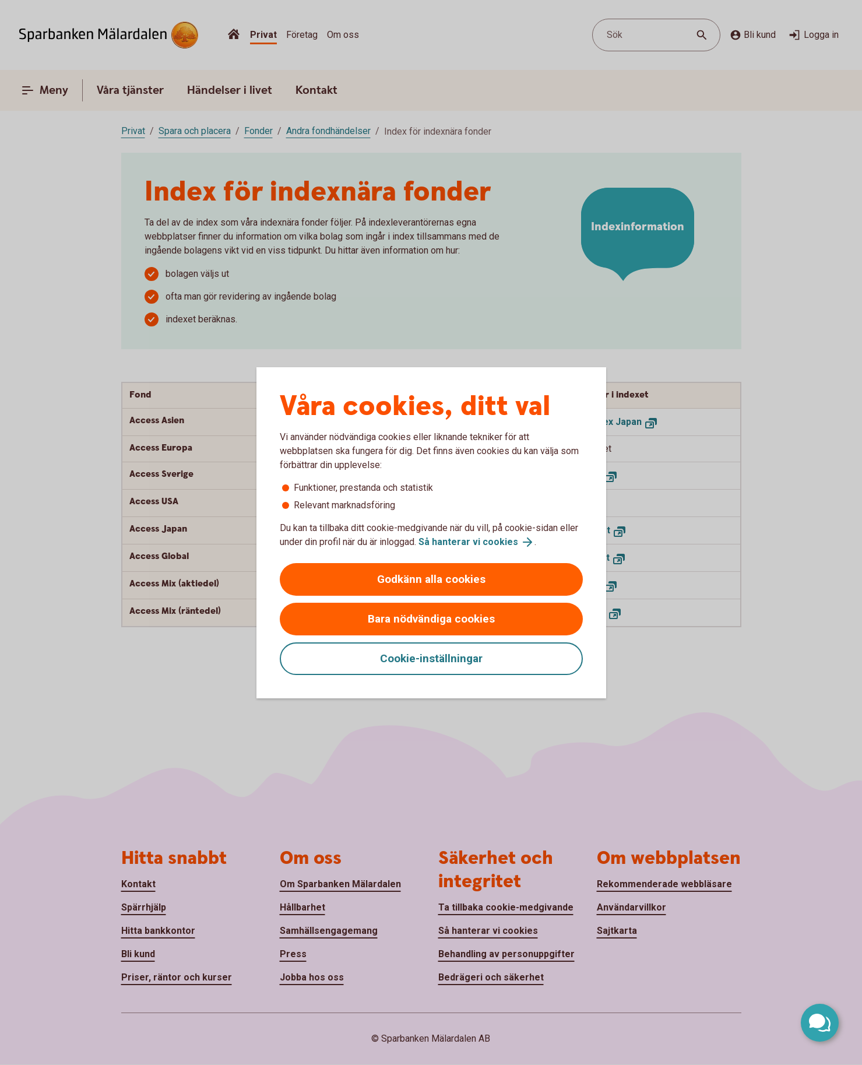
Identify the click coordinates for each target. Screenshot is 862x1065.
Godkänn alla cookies (431, 579)
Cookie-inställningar (431, 658)
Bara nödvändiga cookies (431, 618)
